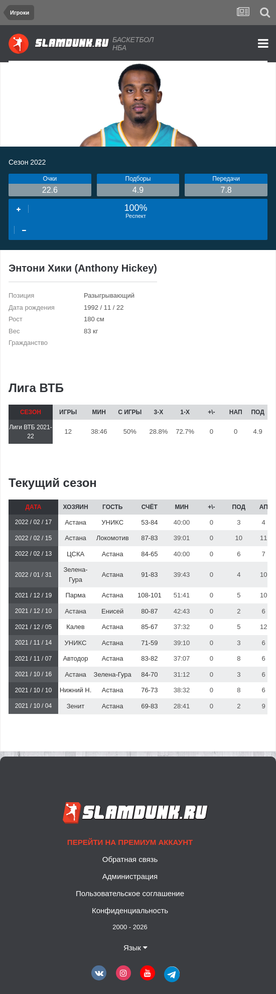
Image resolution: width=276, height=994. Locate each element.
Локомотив (112, 538)
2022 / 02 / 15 (33, 538)
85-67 (149, 627)
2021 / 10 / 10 (33, 690)
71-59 (149, 643)
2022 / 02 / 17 (33, 522)
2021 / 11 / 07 (33, 658)
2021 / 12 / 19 (33, 595)
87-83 (149, 538)
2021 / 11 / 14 (33, 642)
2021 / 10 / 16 (33, 674)
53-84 (149, 522)
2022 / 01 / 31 (33, 574)
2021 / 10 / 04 (33, 705)
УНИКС (112, 522)
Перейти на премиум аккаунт (130, 842)
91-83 (149, 574)
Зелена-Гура (112, 674)
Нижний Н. (76, 690)
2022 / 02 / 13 (33, 553)
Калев (75, 627)
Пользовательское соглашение (130, 893)
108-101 (149, 595)
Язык (135, 947)
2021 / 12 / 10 (33, 610)
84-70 (149, 674)
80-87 (149, 611)
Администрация (130, 876)
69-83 (149, 706)
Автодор (75, 658)
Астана (75, 522)
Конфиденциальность (130, 910)
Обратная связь (130, 859)
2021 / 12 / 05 (33, 627)
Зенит (75, 706)
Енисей (112, 611)
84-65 (149, 554)
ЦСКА (75, 554)
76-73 (149, 690)
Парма (76, 595)
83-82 (149, 658)
